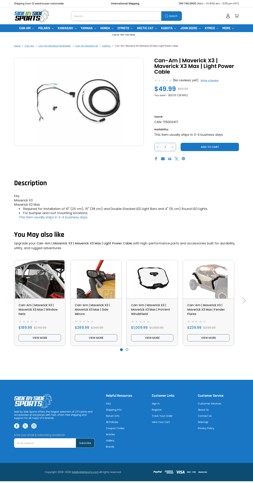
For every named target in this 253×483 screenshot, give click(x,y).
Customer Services (209, 405)
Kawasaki (67, 28)
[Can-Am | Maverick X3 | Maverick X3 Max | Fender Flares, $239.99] (208, 279)
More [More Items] (228, 28)
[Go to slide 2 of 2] (127, 351)
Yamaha (88, 28)
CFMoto (125, 28)
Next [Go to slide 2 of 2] (243, 301)
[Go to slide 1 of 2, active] (121, 351)
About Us (203, 411)
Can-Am (26, 28)
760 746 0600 (187, 3)
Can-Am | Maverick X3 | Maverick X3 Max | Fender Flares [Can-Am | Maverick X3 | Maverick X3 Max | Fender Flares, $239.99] (207, 310)
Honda (106, 28)
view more (40, 339)
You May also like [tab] (39, 234)
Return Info (112, 417)
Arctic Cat (147, 28)
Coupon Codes (115, 430)
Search (173, 16)
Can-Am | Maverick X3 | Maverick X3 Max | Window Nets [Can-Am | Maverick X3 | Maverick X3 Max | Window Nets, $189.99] (39, 310)
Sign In (156, 405)
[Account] (228, 16)
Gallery (110, 442)
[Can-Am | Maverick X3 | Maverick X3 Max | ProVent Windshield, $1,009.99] (152, 279)
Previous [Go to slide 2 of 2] (4, 301)
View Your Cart (161, 424)
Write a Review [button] (210, 80)
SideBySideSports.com (85, 474)
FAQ (108, 405)
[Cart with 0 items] (237, 16)
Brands (110, 448)
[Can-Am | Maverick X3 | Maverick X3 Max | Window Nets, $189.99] (39, 279)
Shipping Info (114, 411)
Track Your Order (162, 417)
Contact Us (205, 417)
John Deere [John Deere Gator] (190, 28)
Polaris (46, 28)
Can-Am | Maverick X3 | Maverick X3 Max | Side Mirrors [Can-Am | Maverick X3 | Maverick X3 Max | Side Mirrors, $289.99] (93, 310)
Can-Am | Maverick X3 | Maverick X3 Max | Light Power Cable (84, 243)
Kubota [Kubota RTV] (168, 28)
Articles (110, 436)
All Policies (112, 424)
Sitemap (203, 424)
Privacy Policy (206, 430)
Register (157, 411)
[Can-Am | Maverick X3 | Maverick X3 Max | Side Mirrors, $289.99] (96, 279)
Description (30, 183)
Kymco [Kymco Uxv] (211, 28)
